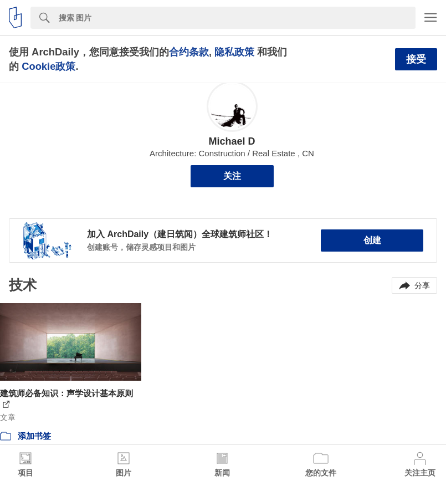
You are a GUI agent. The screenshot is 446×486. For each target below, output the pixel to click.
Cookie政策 (48, 66)
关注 (232, 176)
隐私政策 (234, 52)
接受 (416, 59)
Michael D (231, 141)
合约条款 (189, 52)
